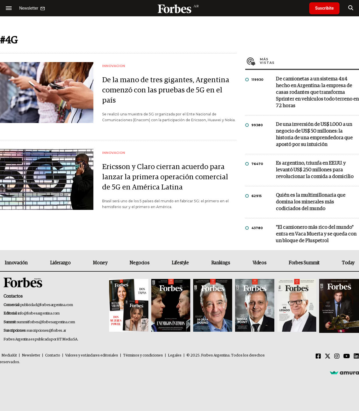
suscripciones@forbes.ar (46, 331)
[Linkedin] (356, 356)
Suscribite (324, 8)
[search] (350, 8)
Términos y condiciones (143, 355)
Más (309, 61)
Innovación (16, 263)
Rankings (220, 263)
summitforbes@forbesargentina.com (46, 322)
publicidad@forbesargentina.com (46, 305)
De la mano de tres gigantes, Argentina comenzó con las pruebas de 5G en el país (165, 90)
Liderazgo (60, 263)
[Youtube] (346, 356)
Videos (259, 263)
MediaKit (9, 355)
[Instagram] (337, 356)
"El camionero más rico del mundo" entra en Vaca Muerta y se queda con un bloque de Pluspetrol (316, 234)
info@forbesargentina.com (39, 313)
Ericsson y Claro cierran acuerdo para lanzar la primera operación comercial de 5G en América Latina (165, 177)
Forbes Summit (304, 263)
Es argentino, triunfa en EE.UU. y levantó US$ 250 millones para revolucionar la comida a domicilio (314, 170)
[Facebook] (318, 356)
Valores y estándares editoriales (91, 355)
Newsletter (31, 355)
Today (348, 263)
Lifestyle (180, 263)
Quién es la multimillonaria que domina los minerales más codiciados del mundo (310, 202)
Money (100, 263)
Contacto (52, 355)
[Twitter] (327, 356)
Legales (175, 355)
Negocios (139, 263)
